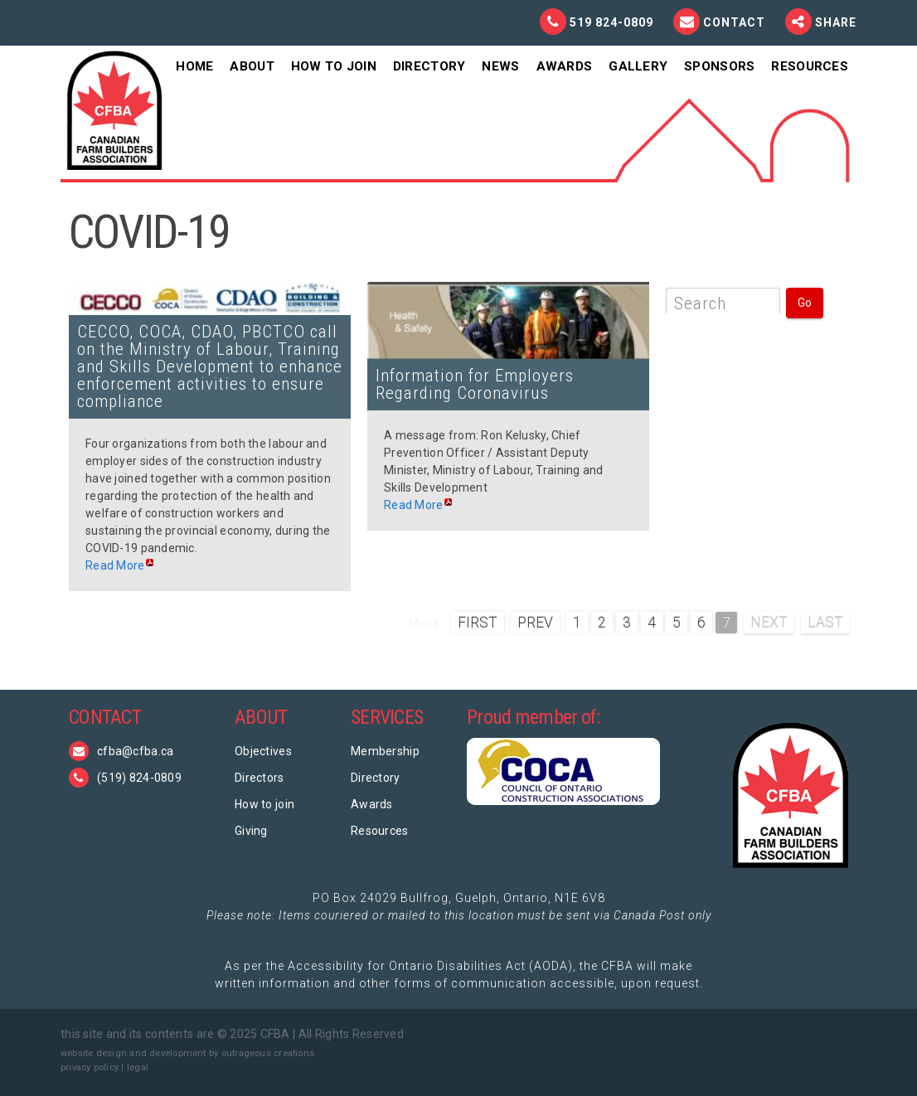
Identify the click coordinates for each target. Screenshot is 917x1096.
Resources (809, 66)
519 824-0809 (611, 22)
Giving (251, 830)
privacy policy (90, 1067)
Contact (736, 22)
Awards (564, 66)
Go (805, 302)
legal (137, 1067)
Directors (259, 777)
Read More (115, 565)
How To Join (333, 66)
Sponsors (719, 66)
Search (700, 304)
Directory (429, 66)
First (477, 622)
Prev (535, 622)
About (252, 66)
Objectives (263, 751)
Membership (385, 751)
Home (194, 66)
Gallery (638, 66)
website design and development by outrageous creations (187, 1053)
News (500, 66)
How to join (264, 804)
